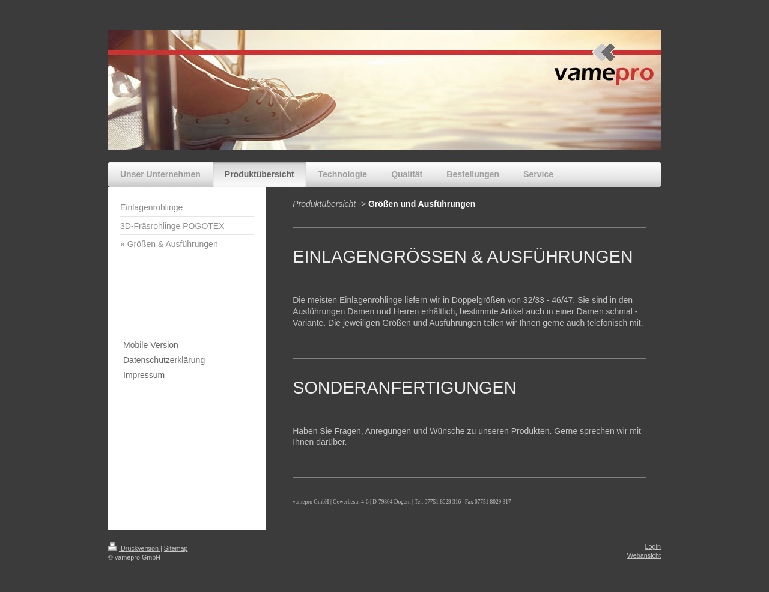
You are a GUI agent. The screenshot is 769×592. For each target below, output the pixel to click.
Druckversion (134, 548)
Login (653, 546)
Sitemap (176, 548)
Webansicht (644, 555)
